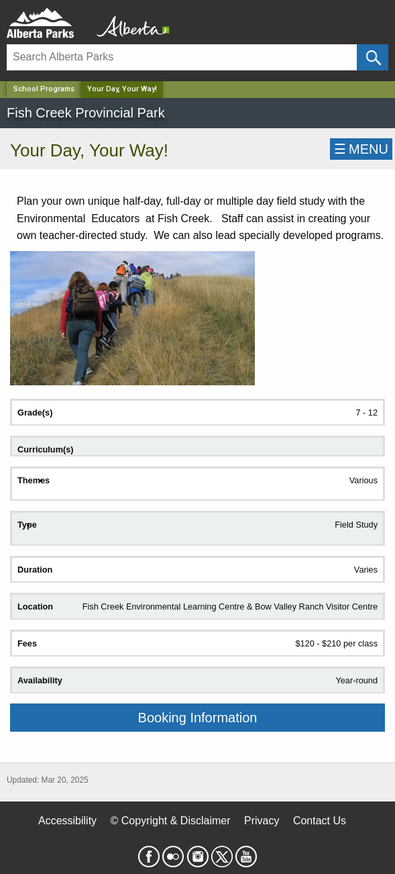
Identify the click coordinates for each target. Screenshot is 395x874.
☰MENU (361, 149)
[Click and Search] (372, 57)
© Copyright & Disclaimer (171, 820)
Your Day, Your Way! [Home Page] (122, 89)
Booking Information (198, 717)
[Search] (182, 57)
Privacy (261, 820)
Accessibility (67, 820)
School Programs (43, 89)
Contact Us (319, 820)
